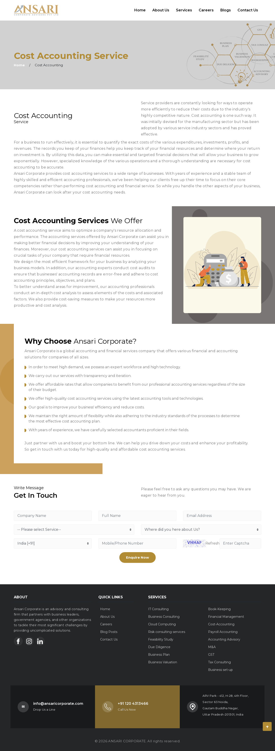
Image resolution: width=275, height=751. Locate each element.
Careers (206, 8)
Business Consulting (164, 614)
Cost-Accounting (221, 621)
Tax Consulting (219, 659)
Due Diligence (159, 644)
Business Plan (159, 651)
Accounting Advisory (224, 636)
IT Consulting (158, 606)
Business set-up (220, 667)
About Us (160, 8)
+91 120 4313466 (133, 700)
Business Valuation (162, 659)
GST (211, 651)
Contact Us (248, 8)
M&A (212, 644)
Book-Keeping (219, 606)
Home (141, 8)
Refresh (212, 540)
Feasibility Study (160, 636)
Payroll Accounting (223, 629)
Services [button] (184, 8)
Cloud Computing (162, 621)
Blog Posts (108, 629)
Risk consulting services (166, 629)
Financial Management (226, 614)
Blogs (225, 8)
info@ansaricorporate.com (58, 700)
